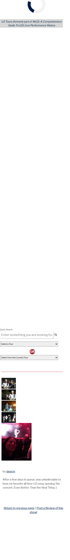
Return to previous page (19, 508)
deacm (10, 471)
